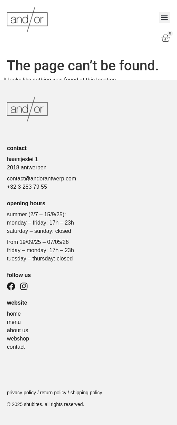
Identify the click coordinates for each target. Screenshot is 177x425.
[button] (164, 17)
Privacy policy (21, 392)
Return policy (53, 392)
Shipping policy (86, 392)
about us (17, 330)
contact (16, 347)
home (14, 314)
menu (14, 322)
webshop (18, 339)
